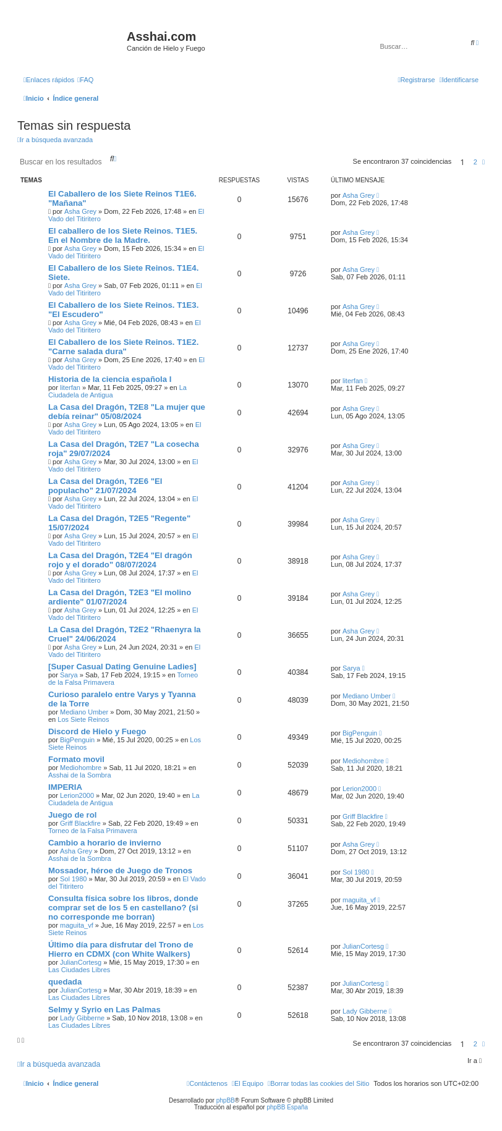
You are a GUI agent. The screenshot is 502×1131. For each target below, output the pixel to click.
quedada (65, 981)
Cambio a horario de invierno (104, 842)
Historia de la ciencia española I (109, 379)
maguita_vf (76, 925)
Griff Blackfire (80, 823)
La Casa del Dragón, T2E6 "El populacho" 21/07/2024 (105, 486)
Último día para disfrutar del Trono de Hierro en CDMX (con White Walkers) (120, 949)
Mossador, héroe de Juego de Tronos (120, 870)
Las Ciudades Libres (79, 969)
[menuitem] (85, 79)
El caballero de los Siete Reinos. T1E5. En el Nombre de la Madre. (122, 235)
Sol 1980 (73, 879)
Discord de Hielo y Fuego (97, 731)
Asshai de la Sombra (79, 775)
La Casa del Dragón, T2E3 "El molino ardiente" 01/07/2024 (119, 597)
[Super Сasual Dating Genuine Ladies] (122, 666)
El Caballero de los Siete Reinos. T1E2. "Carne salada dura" (123, 346)
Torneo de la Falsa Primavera (92, 830)
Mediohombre (80, 767)
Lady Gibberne (82, 1018)
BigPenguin (77, 739)
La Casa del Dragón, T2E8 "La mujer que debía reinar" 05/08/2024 (126, 411)
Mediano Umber (84, 712)
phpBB (225, 1100)
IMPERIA (65, 787)
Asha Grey (80, 211)
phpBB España (287, 1107)
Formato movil (76, 759)
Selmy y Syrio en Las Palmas (104, 1009)
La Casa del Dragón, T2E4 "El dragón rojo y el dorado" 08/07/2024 (120, 560)
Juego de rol (72, 815)
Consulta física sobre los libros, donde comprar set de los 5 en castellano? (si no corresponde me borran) (123, 907)
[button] (483, 162)
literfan (70, 387)
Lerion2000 (77, 795)
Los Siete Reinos (83, 719)
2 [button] (475, 162)
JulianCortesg (80, 962)
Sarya (69, 675)
